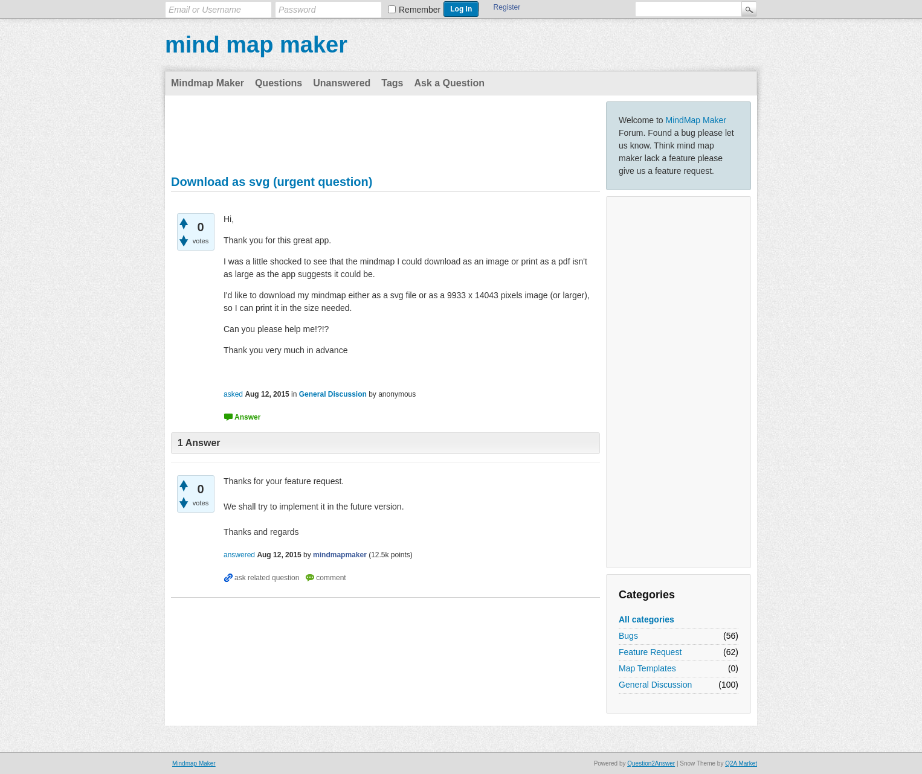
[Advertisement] (678, 382)
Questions (278, 83)
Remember (419, 9)
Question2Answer (651, 763)
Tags (392, 83)
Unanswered (341, 83)
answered (239, 555)
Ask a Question (449, 83)
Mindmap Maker (207, 83)
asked (233, 394)
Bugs (628, 636)
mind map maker (256, 44)
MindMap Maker (696, 120)
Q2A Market (741, 763)
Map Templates (647, 668)
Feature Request (650, 652)
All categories (646, 619)
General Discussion (655, 684)
